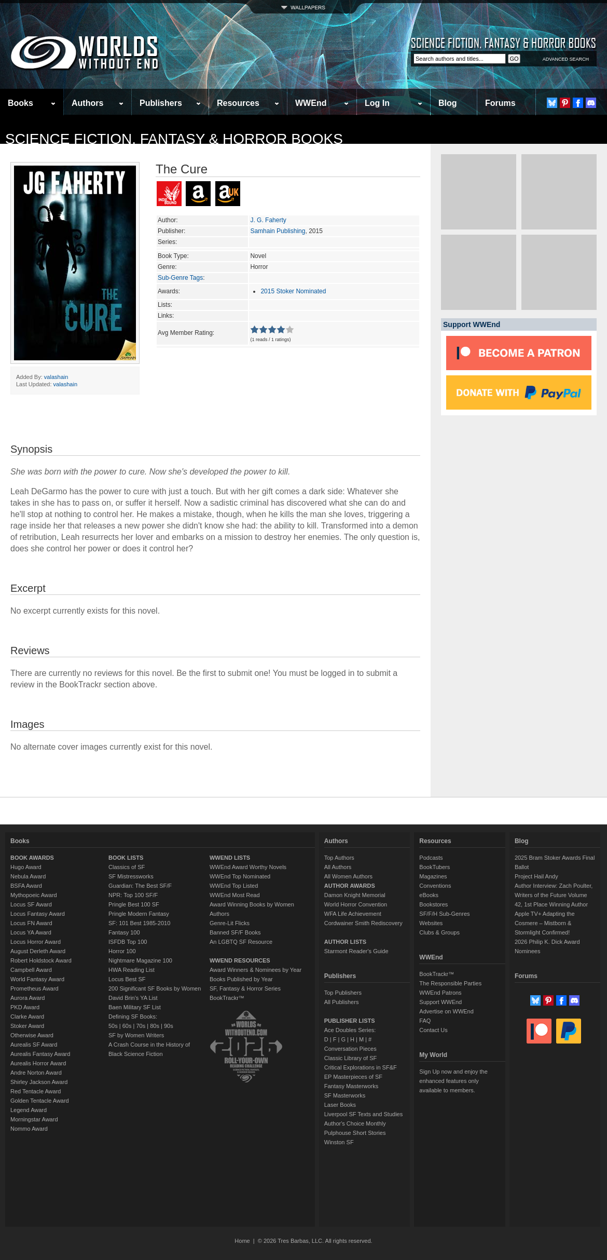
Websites (431, 923)
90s (168, 1026)
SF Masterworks (344, 1095)
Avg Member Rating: (186, 332)
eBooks (428, 895)
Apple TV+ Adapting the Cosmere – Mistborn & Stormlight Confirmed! (545, 923)
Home (242, 1241)
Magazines (433, 876)
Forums (500, 103)
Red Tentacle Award (35, 1091)
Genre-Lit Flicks (230, 923)
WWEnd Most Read (235, 895)
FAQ (425, 1021)
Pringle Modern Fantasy (138, 914)
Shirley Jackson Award (38, 1082)
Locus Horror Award (35, 942)
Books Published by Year (241, 979)
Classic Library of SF (350, 1058)
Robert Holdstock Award (41, 960)
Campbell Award (31, 970)
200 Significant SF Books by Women (154, 988)
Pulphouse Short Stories (355, 1133)
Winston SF (339, 1142)
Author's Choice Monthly (355, 1123)
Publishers (161, 103)
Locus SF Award (31, 904)
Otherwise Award (31, 1035)
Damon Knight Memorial (354, 895)
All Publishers (341, 1002)
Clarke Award (27, 1016)
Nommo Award (29, 1129)
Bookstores (433, 904)
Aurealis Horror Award (38, 1063)
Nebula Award (28, 876)
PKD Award (24, 1007)
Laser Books (340, 1105)
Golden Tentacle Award (39, 1101)
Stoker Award (27, 1026)
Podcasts (431, 858)
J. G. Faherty (268, 220)
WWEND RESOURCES (240, 960)
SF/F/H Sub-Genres (444, 914)
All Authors (338, 867)
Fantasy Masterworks (351, 1086)
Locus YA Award (30, 932)
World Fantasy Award (37, 979)
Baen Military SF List (134, 1007)
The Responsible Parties (450, 983)
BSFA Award (26, 886)
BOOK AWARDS (32, 858)
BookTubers (434, 867)
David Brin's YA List (133, 998)
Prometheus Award (34, 988)
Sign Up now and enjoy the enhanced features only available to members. (453, 1080)
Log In (377, 103)
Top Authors (339, 858)
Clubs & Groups (439, 932)
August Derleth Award (37, 951)
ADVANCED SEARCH (566, 59)
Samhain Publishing (277, 231)
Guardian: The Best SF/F (140, 886)
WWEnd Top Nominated (240, 876)
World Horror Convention (355, 904)
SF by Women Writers (136, 1035)
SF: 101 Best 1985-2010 (139, 923)
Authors (87, 103)
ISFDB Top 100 (127, 942)
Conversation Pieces (350, 1049)
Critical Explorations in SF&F (360, 1067)
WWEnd (310, 103)
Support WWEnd (440, 1002)
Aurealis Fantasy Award (40, 1054)
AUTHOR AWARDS (349, 886)
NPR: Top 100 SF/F (133, 895)
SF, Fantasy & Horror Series (245, 988)
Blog (447, 103)
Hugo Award (26, 867)
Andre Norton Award (36, 1072)
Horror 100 (122, 951)
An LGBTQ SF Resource (241, 942)
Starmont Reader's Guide (356, 951)
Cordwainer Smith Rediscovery (363, 923)
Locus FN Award (31, 923)
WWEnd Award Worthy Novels (248, 867)
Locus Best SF (127, 979)
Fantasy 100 (124, 932)
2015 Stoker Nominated (293, 291)
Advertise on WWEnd (446, 1011)
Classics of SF (126, 867)
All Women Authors (348, 876)
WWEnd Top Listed (234, 886)
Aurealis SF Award (33, 1044)
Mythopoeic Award (33, 895)
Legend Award (28, 1110)
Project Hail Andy (536, 876)
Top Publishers (343, 993)
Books (20, 103)
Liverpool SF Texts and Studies (363, 1114)
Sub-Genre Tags (180, 277)
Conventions (435, 886)
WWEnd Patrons (440, 993)
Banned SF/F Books (235, 932)
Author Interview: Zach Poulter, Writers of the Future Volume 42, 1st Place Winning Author (553, 895)
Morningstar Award (34, 1119)
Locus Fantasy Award (37, 914)
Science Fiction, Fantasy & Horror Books (174, 139)
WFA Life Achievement (352, 914)
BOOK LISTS (125, 858)
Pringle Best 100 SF (133, 904)
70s (140, 1026)
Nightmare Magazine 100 (140, 960)
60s (127, 1026)
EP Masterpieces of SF (353, 1077)
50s (113, 1026)
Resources (238, 103)
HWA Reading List (131, 970)
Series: (167, 242)
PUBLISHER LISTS (349, 1021)
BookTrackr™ (227, 998)
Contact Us (433, 1030)
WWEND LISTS (230, 858)
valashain (56, 377)
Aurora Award (27, 998)
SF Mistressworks (131, 876)
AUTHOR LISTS (345, 942)
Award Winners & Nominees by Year (255, 970)
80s (154, 1026)
